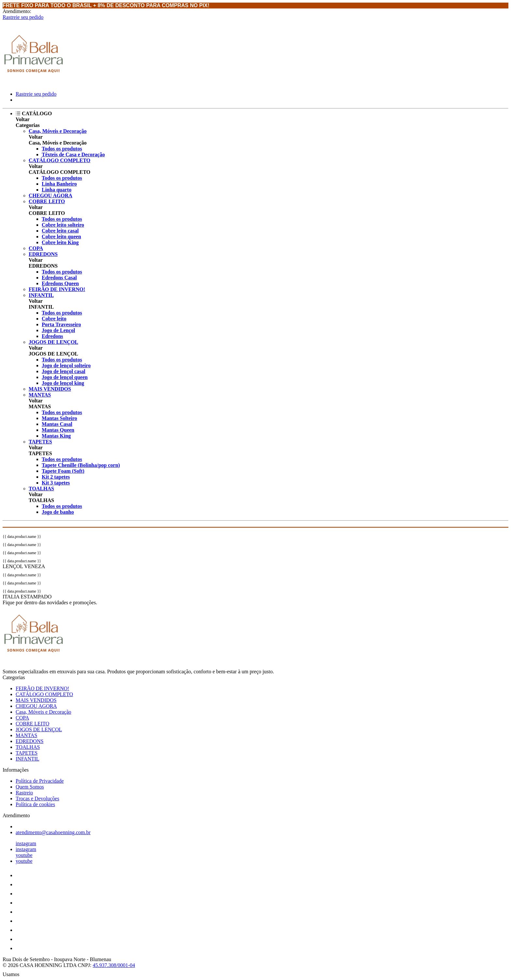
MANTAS (40, 395)
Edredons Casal (59, 277)
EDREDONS (43, 254)
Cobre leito (54, 318)
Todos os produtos (62, 148)
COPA (36, 248)
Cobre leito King (60, 242)
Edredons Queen (60, 283)
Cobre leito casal (60, 230)
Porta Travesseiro (61, 324)
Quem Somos (30, 787)
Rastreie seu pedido (23, 17)
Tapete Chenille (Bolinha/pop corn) (81, 465)
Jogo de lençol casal (63, 371)
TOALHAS (41, 488)
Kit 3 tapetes (56, 482)
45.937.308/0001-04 (114, 965)
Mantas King (56, 436)
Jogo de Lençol (58, 330)
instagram (26, 843)
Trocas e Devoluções (37, 798)
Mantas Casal (57, 424)
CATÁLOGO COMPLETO (59, 160)
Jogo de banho (58, 512)
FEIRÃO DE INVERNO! (57, 289)
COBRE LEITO (47, 201)
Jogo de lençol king (63, 383)
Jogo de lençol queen (65, 377)
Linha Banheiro (59, 184)
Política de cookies (35, 804)
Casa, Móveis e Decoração (58, 131)
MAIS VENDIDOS (50, 389)
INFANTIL (41, 295)
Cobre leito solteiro (63, 225)
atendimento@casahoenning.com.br (53, 832)
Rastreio (24, 792)
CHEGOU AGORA (50, 195)
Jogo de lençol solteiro (66, 365)
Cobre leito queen (61, 236)
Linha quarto (56, 189)
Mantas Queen (58, 430)
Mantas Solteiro (59, 418)
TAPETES (40, 441)
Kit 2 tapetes (56, 477)
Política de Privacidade (40, 781)
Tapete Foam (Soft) (63, 471)
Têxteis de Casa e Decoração (73, 154)
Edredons (52, 336)
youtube (24, 855)
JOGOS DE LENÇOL (53, 342)
